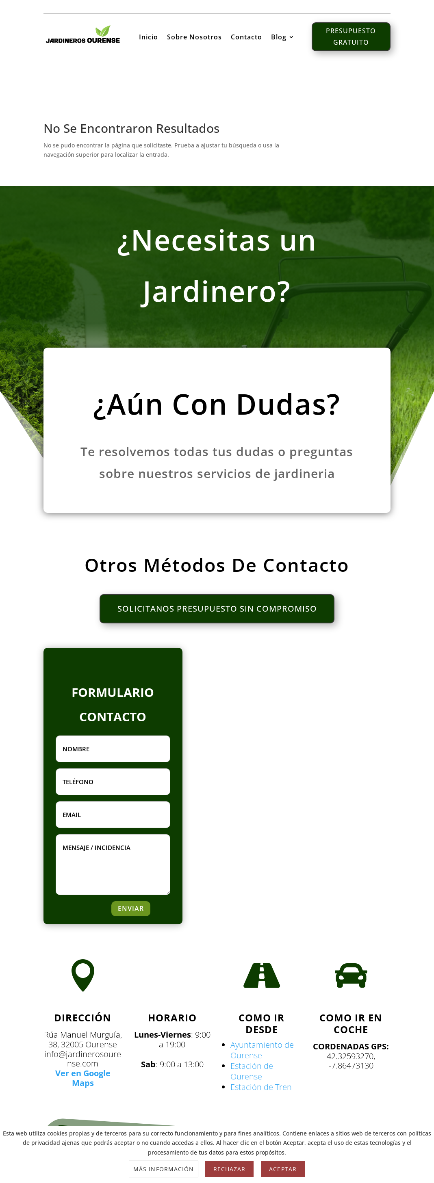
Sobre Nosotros (194, 37)
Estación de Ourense (251, 1071)
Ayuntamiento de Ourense (262, 1050)
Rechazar (229, 1169)
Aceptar (282, 1169)
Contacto (246, 37)
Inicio (148, 37)
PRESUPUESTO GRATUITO (351, 35)
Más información (163, 1169)
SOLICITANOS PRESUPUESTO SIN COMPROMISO (217, 608)
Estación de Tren (261, 1087)
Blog (278, 37)
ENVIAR (130, 908)
